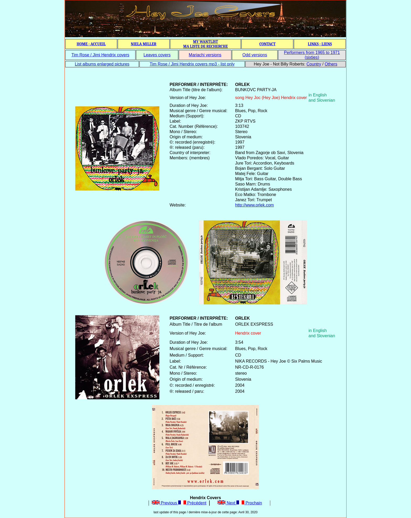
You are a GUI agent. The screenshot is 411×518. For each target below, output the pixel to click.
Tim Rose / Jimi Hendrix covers (100, 55)
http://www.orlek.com (254, 205)
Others (331, 64)
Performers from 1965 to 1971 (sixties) (312, 54)
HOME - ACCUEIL (91, 44)
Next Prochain (240, 503)
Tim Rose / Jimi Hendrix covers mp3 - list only (192, 64)
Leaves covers (157, 55)
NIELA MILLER (143, 44)
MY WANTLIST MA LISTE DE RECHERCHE (205, 44)
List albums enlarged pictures (102, 64)
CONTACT (267, 44)
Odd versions (254, 55)
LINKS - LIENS (320, 44)
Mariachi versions (205, 55)
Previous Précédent (179, 503)
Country (313, 64)
